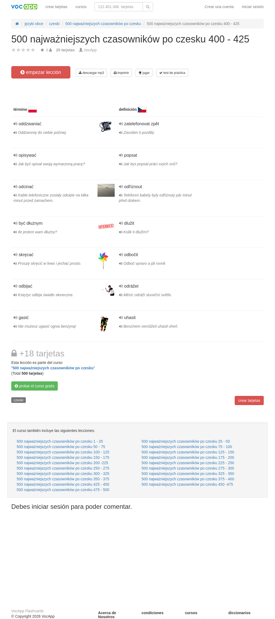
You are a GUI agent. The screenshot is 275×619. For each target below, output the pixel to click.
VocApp (90, 50)
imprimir (121, 73)
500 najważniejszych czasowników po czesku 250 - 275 (63, 468)
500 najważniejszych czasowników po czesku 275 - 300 (188, 468)
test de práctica (172, 73)
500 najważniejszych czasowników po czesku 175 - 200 (188, 457)
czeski (18, 400)
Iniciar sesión (253, 7)
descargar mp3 (91, 73)
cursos (80, 7)
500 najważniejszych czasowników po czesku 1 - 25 (60, 441)
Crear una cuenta (219, 7)
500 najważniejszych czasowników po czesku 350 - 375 (63, 479)
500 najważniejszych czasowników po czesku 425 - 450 (63, 484)
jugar (144, 73)
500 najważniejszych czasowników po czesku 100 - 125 (63, 452)
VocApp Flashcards (27, 611)
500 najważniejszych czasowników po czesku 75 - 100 (187, 447)
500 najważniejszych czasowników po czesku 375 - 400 (188, 479)
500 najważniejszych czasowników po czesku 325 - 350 (188, 473)
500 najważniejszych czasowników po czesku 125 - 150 (188, 452)
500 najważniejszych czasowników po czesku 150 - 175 (63, 457)
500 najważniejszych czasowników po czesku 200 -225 (62, 463)
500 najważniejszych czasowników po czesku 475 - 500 (63, 490)
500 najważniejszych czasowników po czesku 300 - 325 (63, 473)
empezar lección (40, 72)
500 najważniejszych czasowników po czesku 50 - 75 (61, 447)
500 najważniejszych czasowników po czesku (53, 368)
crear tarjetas (56, 7)
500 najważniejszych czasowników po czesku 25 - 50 (186, 441)
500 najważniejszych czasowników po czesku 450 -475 (187, 484)
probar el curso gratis (34, 386)
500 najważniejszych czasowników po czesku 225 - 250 (188, 463)
